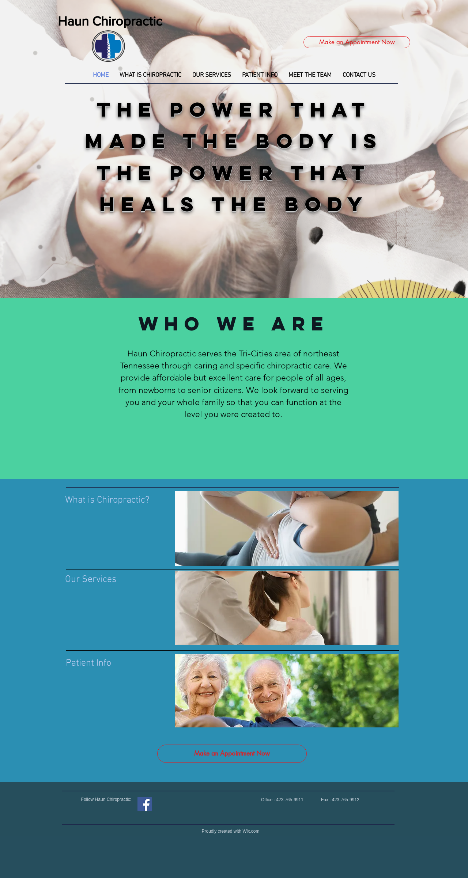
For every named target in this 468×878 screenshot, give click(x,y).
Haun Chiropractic (110, 21)
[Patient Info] (90, 663)
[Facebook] (144, 804)
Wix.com (251, 831)
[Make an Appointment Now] (356, 42)
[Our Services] (100, 580)
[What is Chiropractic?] (110, 500)
